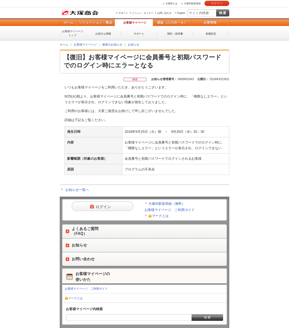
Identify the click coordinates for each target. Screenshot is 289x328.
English (181, 13)
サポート (123, 13)
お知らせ (133, 44)
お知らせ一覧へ (77, 190)
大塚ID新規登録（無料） (166, 203)
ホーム (68, 22)
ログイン (217, 3)
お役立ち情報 (103, 33)
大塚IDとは (171, 3)
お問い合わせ (164, 13)
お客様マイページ (134, 22)
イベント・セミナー (142, 13)
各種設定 (211, 33)
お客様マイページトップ (72, 33)
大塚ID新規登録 (192, 3)
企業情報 (210, 22)
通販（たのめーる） (172, 22)
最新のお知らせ (112, 44)
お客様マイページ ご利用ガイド (169, 210)
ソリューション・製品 (95, 22)
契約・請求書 (175, 33)
